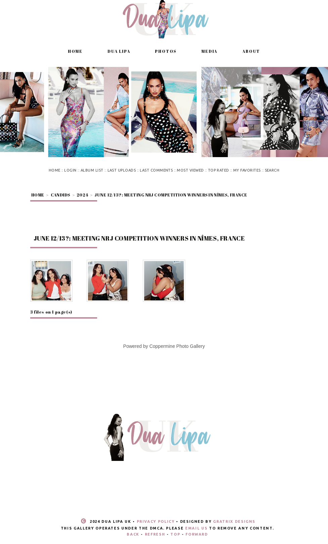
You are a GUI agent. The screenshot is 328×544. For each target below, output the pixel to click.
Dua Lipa (119, 51)
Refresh (155, 534)
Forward (197, 534)
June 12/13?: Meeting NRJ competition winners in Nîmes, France (170, 194)
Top (175, 534)
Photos (165, 51)
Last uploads (122, 170)
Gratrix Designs (234, 521)
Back (133, 534)
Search (272, 170)
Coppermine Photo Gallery (177, 346)
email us (196, 528)
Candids (60, 194)
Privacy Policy (156, 521)
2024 (82, 194)
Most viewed (190, 170)
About (251, 51)
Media (209, 51)
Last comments (156, 170)
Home (75, 51)
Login (70, 170)
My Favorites (247, 170)
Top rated (218, 170)
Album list (92, 170)
